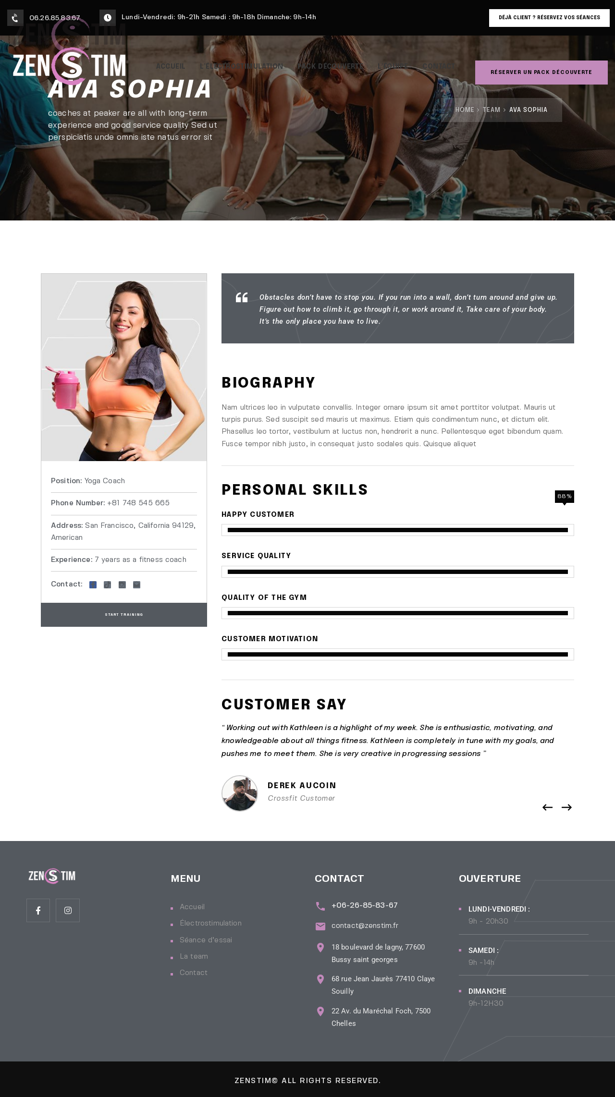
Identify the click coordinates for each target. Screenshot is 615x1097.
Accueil (157, 62)
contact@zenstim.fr (362, 923)
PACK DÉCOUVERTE (331, 62)
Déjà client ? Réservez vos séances (549, 17)
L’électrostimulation (235, 62)
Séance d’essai (206, 940)
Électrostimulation (211, 923)
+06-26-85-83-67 (362, 905)
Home (465, 110)
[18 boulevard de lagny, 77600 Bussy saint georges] (319, 942)
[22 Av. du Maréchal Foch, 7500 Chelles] (319, 1006)
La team (194, 956)
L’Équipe (398, 62)
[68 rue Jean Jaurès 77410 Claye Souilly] (319, 974)
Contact (448, 62)
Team (492, 110)
